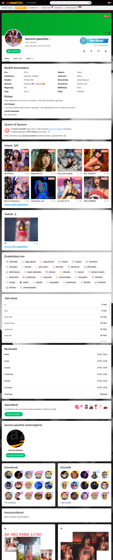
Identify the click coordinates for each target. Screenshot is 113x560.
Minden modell (7, 8)
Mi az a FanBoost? (102, 45)
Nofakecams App (72, 8)
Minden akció (47, 8)
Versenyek (58, 8)
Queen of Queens (55, 129)
